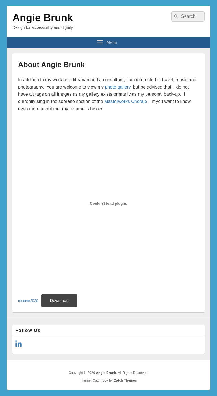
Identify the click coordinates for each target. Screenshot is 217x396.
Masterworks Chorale (125, 101)
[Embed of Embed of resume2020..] (108, 203)
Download (59, 300)
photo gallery (117, 87)
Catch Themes (125, 380)
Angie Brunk (42, 17)
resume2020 (28, 301)
